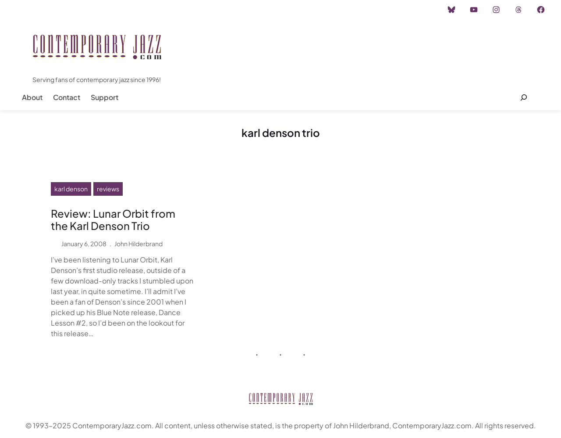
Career (153, 10)
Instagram (64, 10)
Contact (66, 97)
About (32, 97)
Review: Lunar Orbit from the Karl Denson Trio (113, 220)
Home (30, 10)
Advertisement (110, 10)
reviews (108, 189)
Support (104, 97)
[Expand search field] (523, 97)
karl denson (71, 189)
